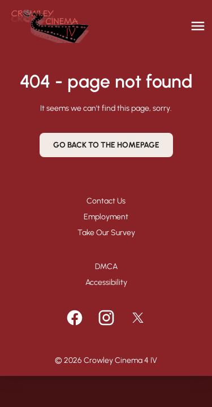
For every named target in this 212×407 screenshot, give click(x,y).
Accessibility (106, 282)
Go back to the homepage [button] (106, 145)
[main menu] (197, 26)
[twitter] (138, 318)
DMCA (106, 266)
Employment (106, 217)
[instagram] (106, 318)
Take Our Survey (106, 232)
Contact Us (106, 201)
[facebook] (75, 318)
